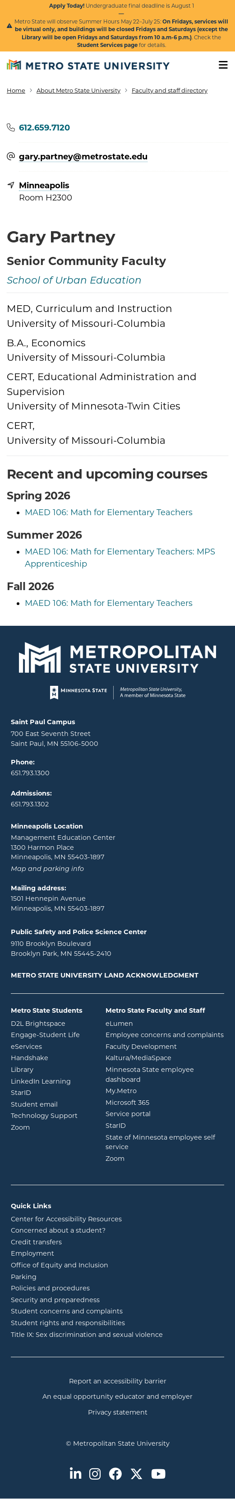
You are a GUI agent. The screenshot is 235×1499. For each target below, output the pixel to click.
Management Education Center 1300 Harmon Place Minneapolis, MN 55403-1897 (63, 847)
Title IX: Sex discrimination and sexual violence (87, 1335)
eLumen (156, 1023)
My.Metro (157, 1090)
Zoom (51, 1126)
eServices (51, 1046)
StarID (51, 1092)
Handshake (51, 1057)
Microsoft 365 (164, 1102)
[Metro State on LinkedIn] (75, 1475)
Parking (24, 1277)
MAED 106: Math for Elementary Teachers (109, 512)
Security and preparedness (55, 1300)
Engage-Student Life (51, 1034)
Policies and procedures (50, 1288)
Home (16, 90)
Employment (32, 1253)
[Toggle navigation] (220, 65)
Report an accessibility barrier (117, 1381)
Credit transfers (36, 1242)
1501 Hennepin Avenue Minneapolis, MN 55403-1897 (57, 903)
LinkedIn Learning (51, 1080)
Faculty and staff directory (169, 90)
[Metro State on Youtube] (158, 1475)
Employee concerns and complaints (165, 1035)
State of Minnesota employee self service (160, 1142)
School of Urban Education (74, 281)
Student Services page (107, 45)
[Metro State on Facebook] (115, 1475)
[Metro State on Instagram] (95, 1475)
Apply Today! (66, 6)
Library (51, 1069)
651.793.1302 (30, 804)
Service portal (164, 1113)
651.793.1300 (30, 773)
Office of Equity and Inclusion (59, 1265)
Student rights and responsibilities (68, 1323)
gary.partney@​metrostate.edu (83, 157)
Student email (51, 1103)
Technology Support (44, 1116)
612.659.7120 (44, 128)
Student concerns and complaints (67, 1311)
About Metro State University (78, 90)
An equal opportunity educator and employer (117, 1396)
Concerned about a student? (58, 1230)
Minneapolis (44, 186)
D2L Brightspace (51, 1023)
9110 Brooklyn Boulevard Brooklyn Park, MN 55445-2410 (61, 949)
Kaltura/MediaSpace (165, 1057)
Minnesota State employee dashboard (159, 1075)
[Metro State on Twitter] (136, 1475)
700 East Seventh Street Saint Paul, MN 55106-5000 (54, 739)
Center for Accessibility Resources (66, 1219)
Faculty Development (141, 1047)
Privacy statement (117, 1412)
